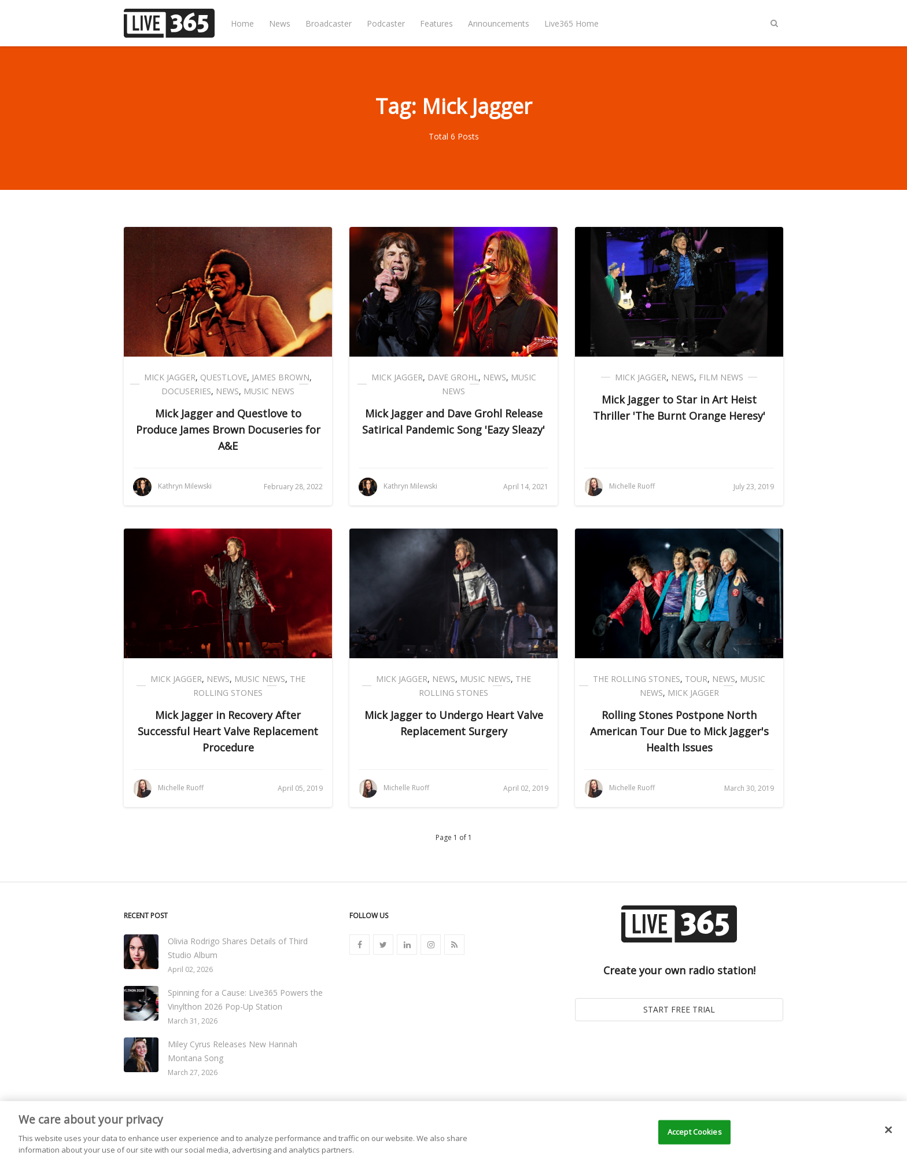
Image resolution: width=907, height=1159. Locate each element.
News (279, 23)
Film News (721, 377)
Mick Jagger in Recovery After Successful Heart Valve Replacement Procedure (228, 731)
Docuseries (186, 391)
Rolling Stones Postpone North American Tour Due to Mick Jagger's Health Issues (679, 731)
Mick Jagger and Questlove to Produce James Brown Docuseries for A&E (228, 429)
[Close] (888, 1138)
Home (242, 23)
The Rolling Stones (636, 678)
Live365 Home (571, 23)
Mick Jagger (170, 377)
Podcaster (386, 23)
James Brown (280, 377)
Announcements (498, 23)
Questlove (223, 377)
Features (436, 23)
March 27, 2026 (192, 1072)
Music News (269, 391)
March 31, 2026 (192, 1021)
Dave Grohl (452, 377)
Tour (696, 678)
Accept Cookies (695, 1140)
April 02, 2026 (190, 969)
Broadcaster (328, 23)
